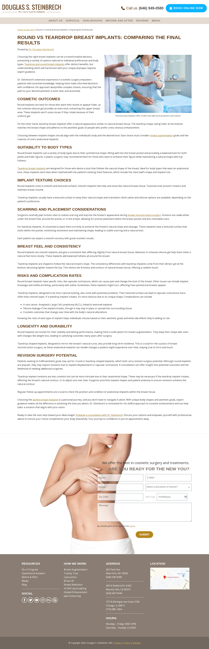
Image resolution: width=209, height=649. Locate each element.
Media (25, 580)
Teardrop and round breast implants (44, 64)
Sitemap (136, 642)
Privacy (118, 642)
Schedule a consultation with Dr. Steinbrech (99, 415)
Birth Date (150, 496)
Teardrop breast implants (31, 168)
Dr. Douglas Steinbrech (41, 49)
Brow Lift (69, 580)
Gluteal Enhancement (75, 592)
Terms (127, 642)
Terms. (132, 526)
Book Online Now (186, 8)
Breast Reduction (73, 584)
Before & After (30, 577)
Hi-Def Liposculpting (75, 588)
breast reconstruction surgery (144, 215)
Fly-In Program (30, 569)
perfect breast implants (45, 399)
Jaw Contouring (72, 596)
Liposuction (70, 577)
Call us (142, 8)
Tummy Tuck (71, 573)
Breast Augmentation (75, 569)
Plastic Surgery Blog (26, 29)
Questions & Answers (33, 573)
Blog (24, 584)
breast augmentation (161, 135)
